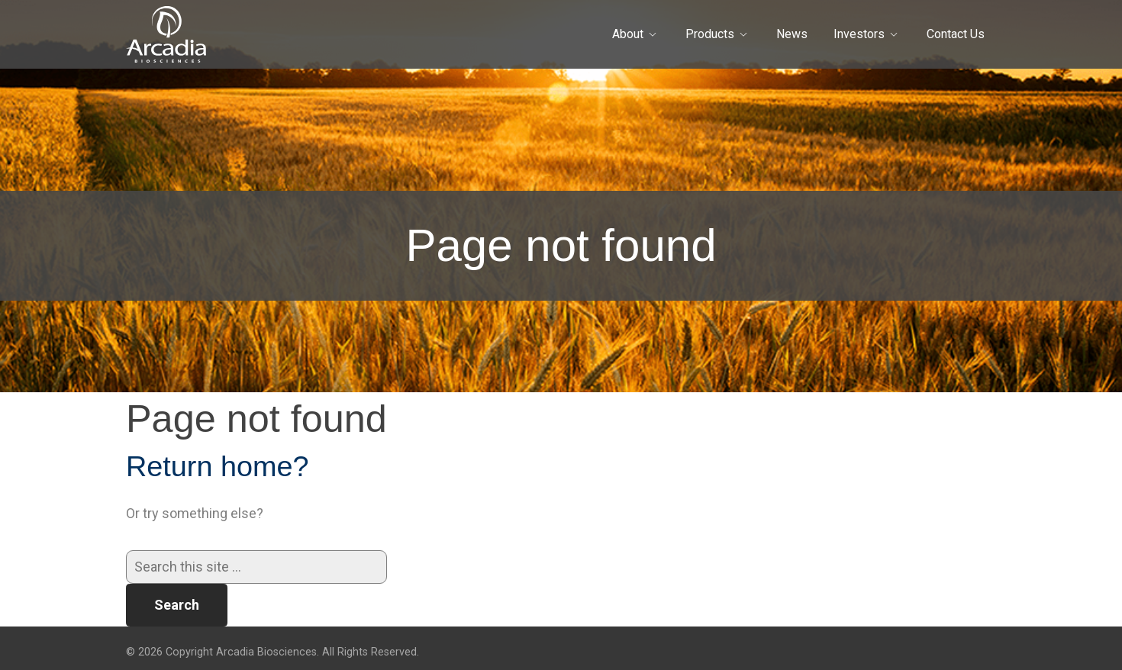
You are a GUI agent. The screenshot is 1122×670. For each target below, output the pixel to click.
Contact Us (956, 34)
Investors (859, 34)
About (627, 34)
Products (709, 34)
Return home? (217, 466)
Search (176, 605)
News (792, 34)
